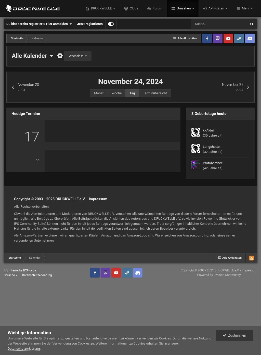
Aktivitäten (216, 8)
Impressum (98, 251)
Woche (117, 93)
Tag (132, 93)
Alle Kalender (32, 55)
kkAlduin (209, 130)
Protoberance (213, 163)
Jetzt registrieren (90, 24)
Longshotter (212, 147)
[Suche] (218, 24)
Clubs (133, 8)
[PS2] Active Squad (90, 138)
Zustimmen (234, 335)
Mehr (245, 8)
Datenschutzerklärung (24, 348)
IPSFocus (29, 322)
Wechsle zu (78, 56)
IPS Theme (11, 322)
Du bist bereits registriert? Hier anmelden (39, 24)
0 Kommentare (65, 217)
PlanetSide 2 (159, 217)
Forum (157, 8)
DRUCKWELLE (101, 8)
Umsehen (184, 8)
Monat (98, 93)
